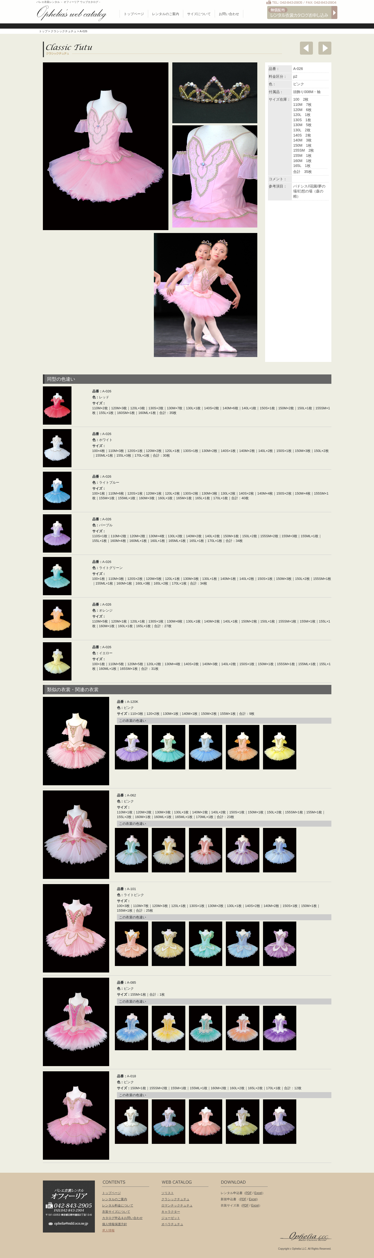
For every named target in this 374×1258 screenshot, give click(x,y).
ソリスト (167, 1193)
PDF (249, 1193)
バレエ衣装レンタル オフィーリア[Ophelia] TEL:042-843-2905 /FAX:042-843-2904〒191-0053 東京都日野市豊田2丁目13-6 (71, 1199)
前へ (306, 48)
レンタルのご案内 (165, 14)
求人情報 (108, 1230)
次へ (324, 48)
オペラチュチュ (172, 1224)
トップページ (134, 14)
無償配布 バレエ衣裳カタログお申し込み (302, 12)
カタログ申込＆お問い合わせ (122, 1218)
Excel (258, 1193)
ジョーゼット (170, 1218)
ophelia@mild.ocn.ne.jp (71, 1225)
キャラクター (170, 1212)
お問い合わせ (229, 14)
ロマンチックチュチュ (177, 1205)
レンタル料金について (117, 1205)
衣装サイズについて (116, 1212)
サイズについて (199, 14)
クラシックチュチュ (63, 31)
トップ (43, 31)
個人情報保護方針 (114, 1224)
